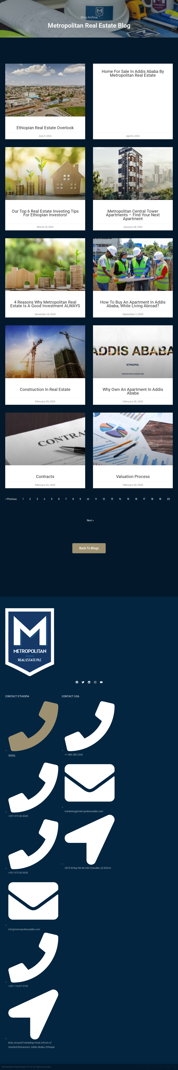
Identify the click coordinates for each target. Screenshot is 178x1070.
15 (128, 498)
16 (136, 498)
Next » (90, 520)
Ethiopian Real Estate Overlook (45, 127)
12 (104, 498)
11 (96, 498)
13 (112, 498)
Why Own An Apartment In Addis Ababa (133, 391)
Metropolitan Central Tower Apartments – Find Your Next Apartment (133, 215)
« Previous (11, 498)
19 (160, 498)
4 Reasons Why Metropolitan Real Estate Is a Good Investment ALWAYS (45, 304)
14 (120, 498)
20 (168, 498)
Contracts (45, 476)
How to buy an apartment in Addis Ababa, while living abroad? (132, 304)
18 (152, 498)
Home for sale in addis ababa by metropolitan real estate (133, 73)
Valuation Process (133, 476)
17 (144, 498)
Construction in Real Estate (45, 389)
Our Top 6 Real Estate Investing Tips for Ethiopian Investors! (45, 213)
